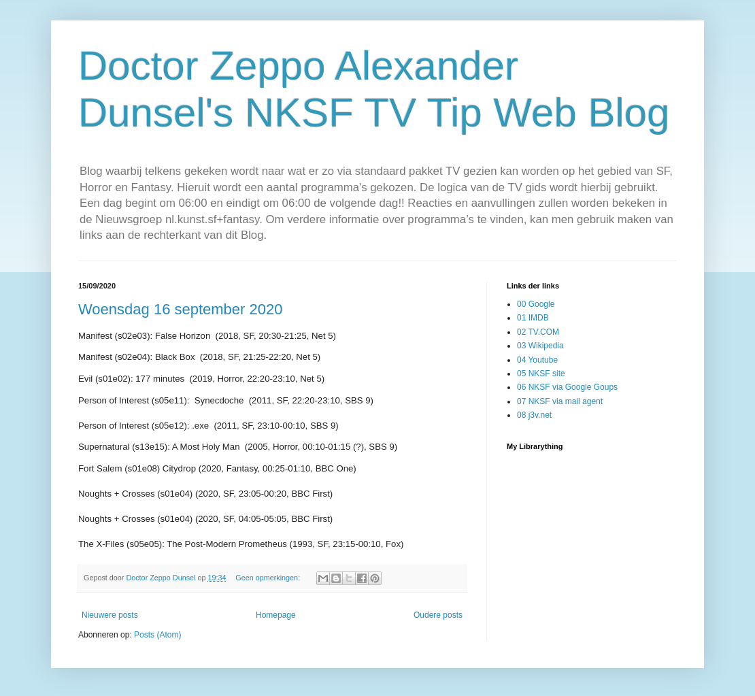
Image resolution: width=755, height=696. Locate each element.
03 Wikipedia (540, 345)
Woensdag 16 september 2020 (180, 309)
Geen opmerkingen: (268, 578)
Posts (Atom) (157, 635)
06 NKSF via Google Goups (567, 387)
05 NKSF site (541, 373)
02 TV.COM (538, 332)
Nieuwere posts (110, 615)
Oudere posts (438, 615)
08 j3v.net (534, 415)
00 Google (535, 304)
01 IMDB (533, 317)
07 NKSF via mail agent (560, 401)
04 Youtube (537, 360)
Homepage (276, 615)
